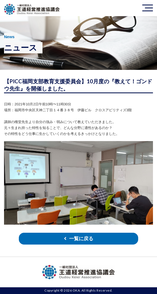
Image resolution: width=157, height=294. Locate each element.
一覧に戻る (81, 238)
